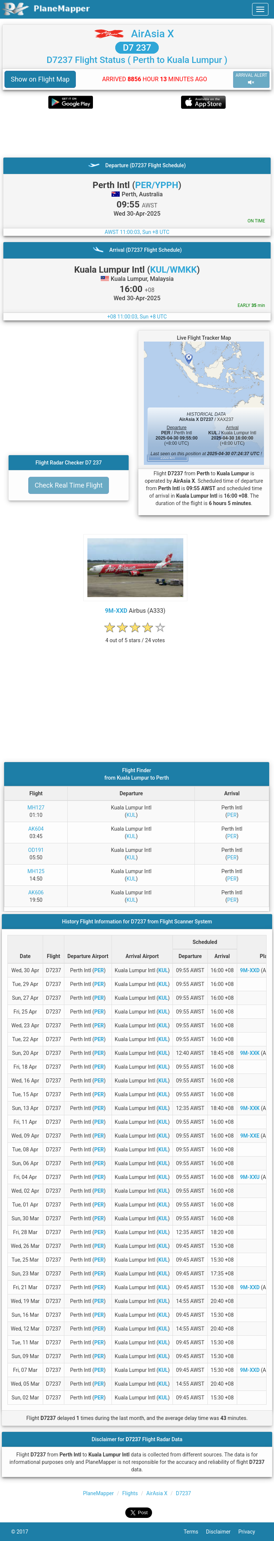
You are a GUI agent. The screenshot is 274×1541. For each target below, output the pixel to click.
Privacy (250, 1532)
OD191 (36, 850)
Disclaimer (222, 1532)
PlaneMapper (98, 1493)
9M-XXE (249, 1136)
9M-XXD (116, 610)
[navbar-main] (260, 9)
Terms (195, 1532)
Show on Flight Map (40, 79)
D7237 (183, 1493)
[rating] (135, 636)
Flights (130, 1493)
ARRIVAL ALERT (251, 79)
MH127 (36, 808)
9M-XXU (250, 1177)
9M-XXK (250, 1053)
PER (231, 815)
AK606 (36, 892)
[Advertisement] (137, 133)
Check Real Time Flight (69, 485)
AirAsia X (152, 34)
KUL (131, 815)
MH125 (36, 871)
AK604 (36, 829)
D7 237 (137, 47)
